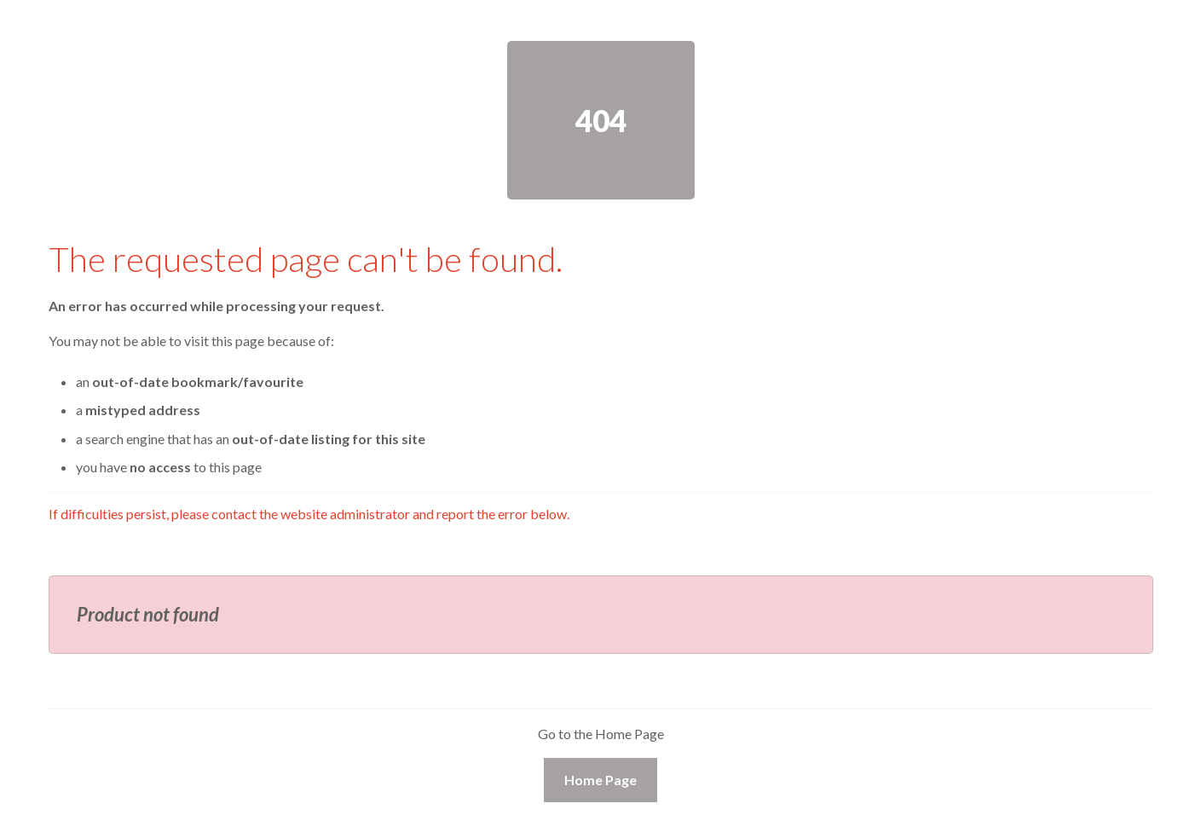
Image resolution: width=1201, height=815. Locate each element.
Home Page (600, 780)
